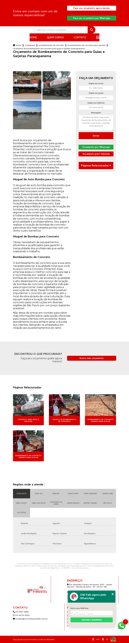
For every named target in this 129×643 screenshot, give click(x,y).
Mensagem (96, 113)
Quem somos (55, 37)
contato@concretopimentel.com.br (30, 619)
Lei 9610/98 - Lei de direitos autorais (75, 568)
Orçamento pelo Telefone (96, 154)
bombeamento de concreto (51, 45)
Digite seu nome (96, 83)
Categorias (30, 45)
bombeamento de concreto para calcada (86, 45)
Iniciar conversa (92, 620)
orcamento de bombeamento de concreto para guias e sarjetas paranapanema (49, 48)
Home (33, 37)
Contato (80, 37)
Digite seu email (96, 93)
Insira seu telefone (79, 608)
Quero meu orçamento (91, 358)
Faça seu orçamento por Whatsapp (91, 18)
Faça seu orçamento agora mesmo (91, 8)
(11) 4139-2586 (21, 612)
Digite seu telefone (96, 103)
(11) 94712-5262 (21, 615)
